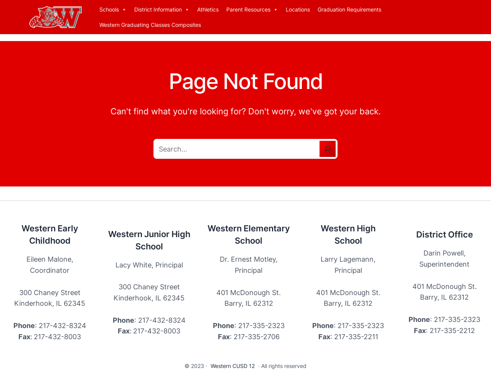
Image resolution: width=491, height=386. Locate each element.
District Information (161, 9)
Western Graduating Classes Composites (150, 24)
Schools (113, 9)
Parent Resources (252, 9)
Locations (298, 9)
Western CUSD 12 (233, 366)
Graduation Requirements (349, 9)
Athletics (208, 9)
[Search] (328, 149)
